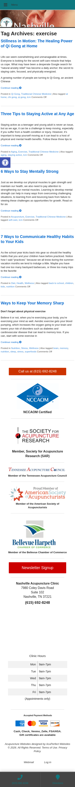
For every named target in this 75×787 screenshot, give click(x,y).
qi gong (22, 97)
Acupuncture (17, 216)
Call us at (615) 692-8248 (37, 371)
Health (20, 283)
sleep (13, 351)
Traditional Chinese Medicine (36, 94)
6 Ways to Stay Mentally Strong (30, 171)
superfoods (30, 351)
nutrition (10, 286)
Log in (47, 762)
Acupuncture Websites (18, 743)
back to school (56, 283)
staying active (15, 155)
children (69, 283)
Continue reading (11, 87)
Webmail (29, 762)
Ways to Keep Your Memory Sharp (32, 303)
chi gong (12, 97)
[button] (5, 162)
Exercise (22, 151)
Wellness (29, 283)
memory (64, 348)
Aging (14, 151)
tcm (29, 97)
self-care (13, 220)
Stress (24, 348)
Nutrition (15, 348)
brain (55, 348)
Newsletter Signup (37, 567)
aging (4, 155)
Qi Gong (15, 94)
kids (3, 286)
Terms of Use (49, 747)
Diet (13, 283)
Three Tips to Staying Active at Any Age (37, 114)
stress (20, 351)
